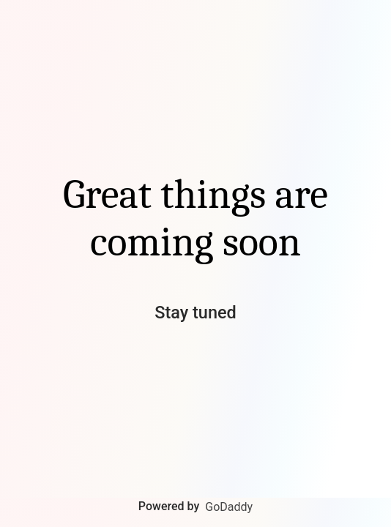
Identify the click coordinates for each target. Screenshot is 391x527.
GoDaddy (229, 507)
